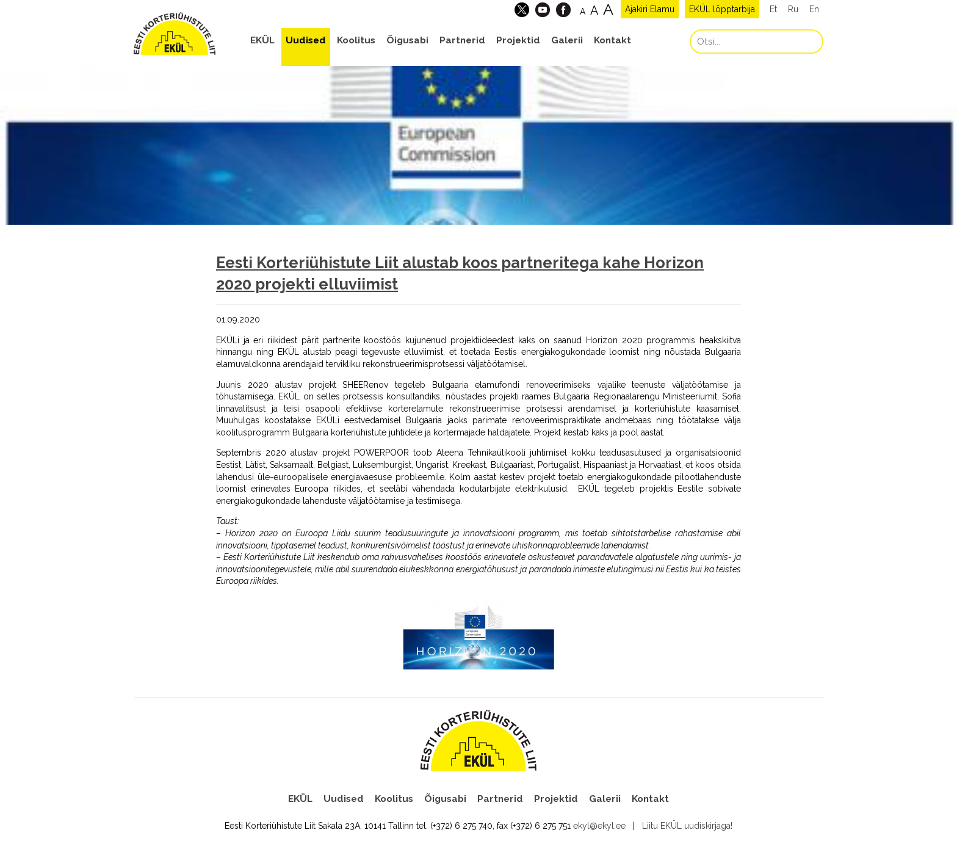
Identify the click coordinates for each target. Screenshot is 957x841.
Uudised (306, 40)
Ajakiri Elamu (649, 9)
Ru (793, 9)
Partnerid (462, 40)
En (814, 9)
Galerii (567, 40)
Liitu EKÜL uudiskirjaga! (687, 826)
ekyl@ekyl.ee (599, 826)
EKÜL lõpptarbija (722, 9)
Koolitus (356, 40)
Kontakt (612, 40)
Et (773, 9)
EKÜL (262, 40)
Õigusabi (407, 40)
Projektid (518, 40)
